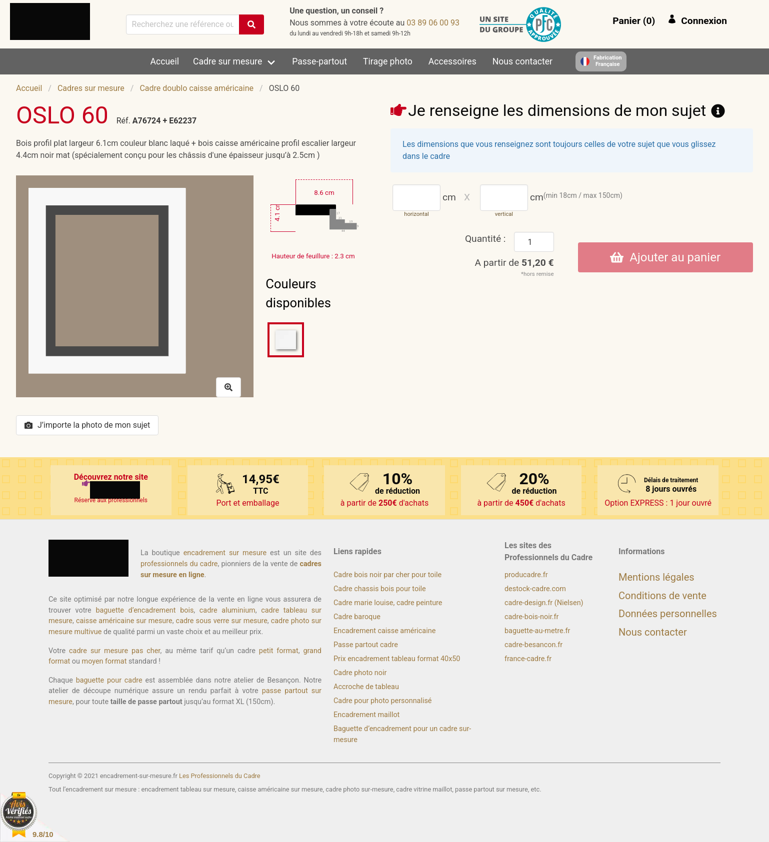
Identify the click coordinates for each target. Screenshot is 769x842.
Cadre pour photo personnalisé (383, 701)
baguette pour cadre (109, 680)
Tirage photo (387, 61)
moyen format (104, 661)
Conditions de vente (662, 596)
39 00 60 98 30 (433, 22)
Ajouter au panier (665, 257)
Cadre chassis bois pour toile (380, 589)
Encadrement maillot (367, 715)
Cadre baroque (357, 617)
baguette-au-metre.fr (537, 631)
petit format (278, 651)
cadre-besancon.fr (533, 645)
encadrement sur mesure (225, 553)
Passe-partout (319, 61)
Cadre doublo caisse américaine (197, 88)
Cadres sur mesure (91, 88)
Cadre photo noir (360, 673)
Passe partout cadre (366, 645)
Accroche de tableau (366, 687)
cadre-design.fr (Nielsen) (544, 603)
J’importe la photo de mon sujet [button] (87, 425)
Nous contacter (522, 61)
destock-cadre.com (535, 589)
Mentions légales (656, 577)
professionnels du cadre (179, 564)
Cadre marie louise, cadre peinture (388, 603)
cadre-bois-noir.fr (531, 617)
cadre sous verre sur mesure (222, 621)
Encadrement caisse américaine (385, 631)
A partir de (514, 262)
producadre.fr (526, 575)
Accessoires (452, 61)
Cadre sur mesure (227, 61)
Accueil (164, 61)
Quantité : (485, 238)
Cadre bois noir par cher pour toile (388, 575)
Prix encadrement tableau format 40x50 (397, 659)
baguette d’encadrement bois (145, 610)
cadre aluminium (228, 610)
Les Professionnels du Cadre (219, 776)
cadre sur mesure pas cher (114, 651)
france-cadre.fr (528, 659)
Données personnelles (667, 614)
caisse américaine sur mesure (124, 621)
